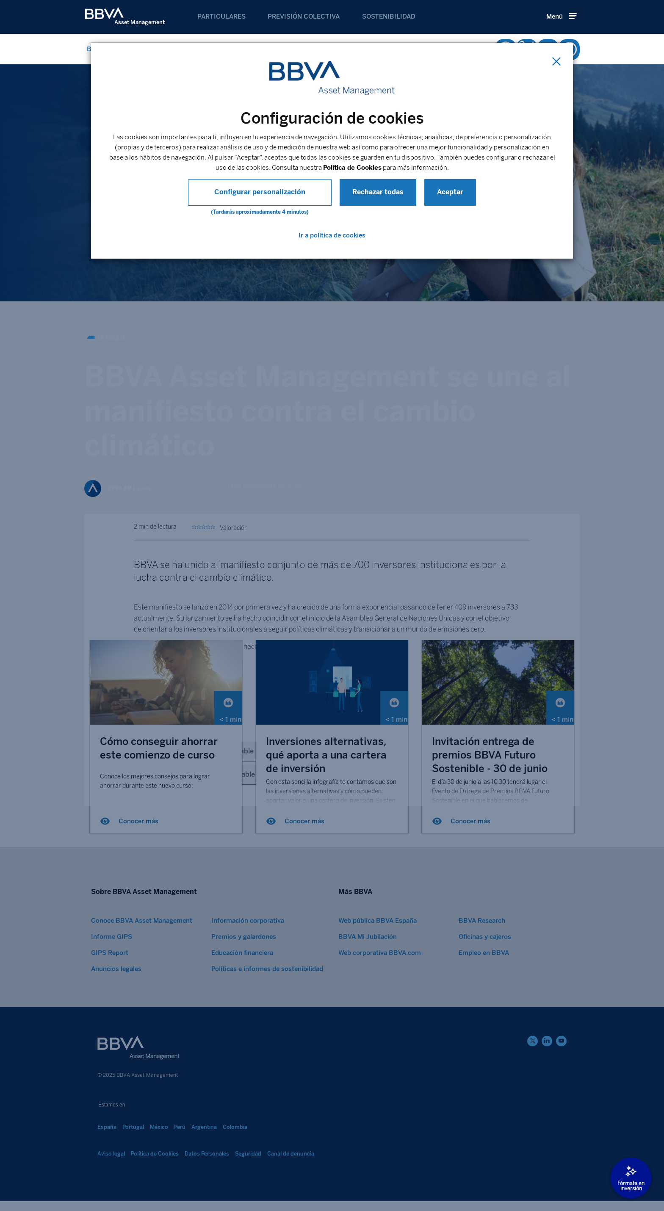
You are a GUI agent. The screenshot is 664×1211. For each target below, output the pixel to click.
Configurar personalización (259, 192)
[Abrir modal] (631, 1178)
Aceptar (436, 192)
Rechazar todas (364, 192)
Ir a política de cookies (332, 235)
